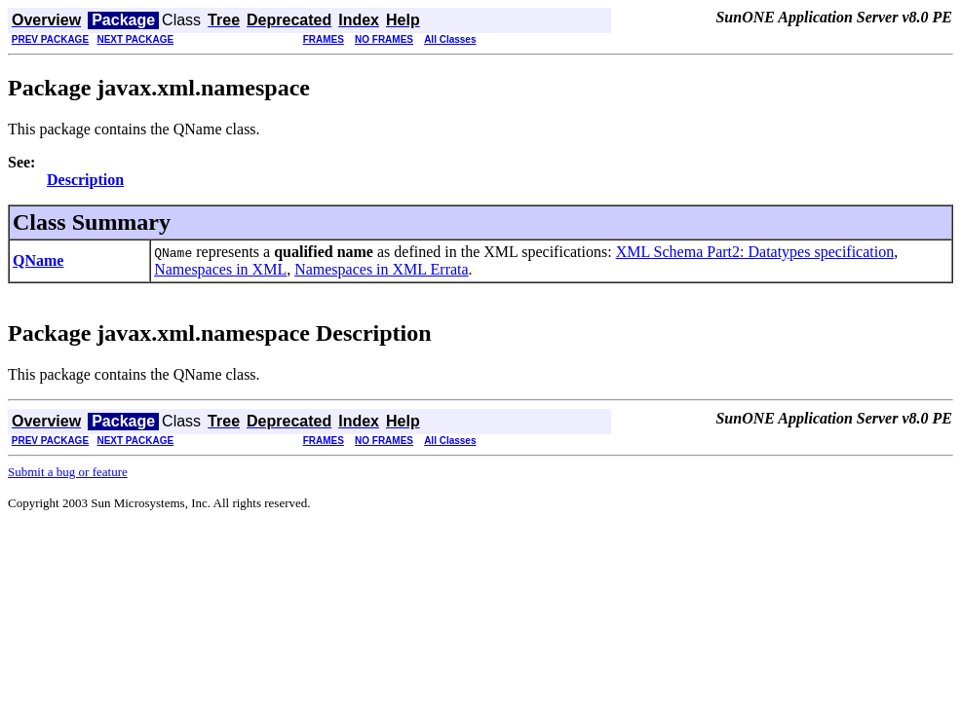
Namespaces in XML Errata (381, 269)
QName (38, 260)
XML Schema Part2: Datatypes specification (755, 251)
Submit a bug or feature (68, 471)
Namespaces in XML (220, 269)
